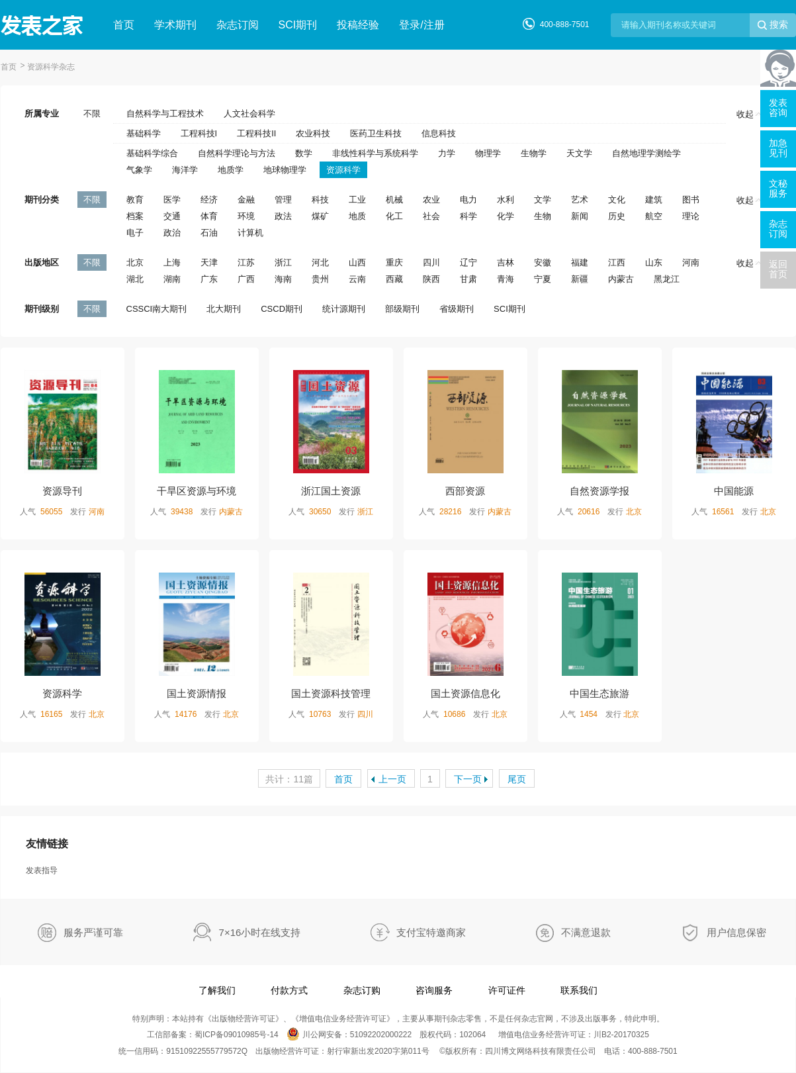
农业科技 (313, 133)
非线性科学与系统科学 (375, 153)
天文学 (579, 153)
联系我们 (578, 990)
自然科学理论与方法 (236, 153)
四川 (431, 262)
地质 (357, 216)
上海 (172, 262)
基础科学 (143, 133)
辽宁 (468, 262)
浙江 (283, 262)
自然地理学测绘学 (646, 153)
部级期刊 (402, 309)
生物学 (534, 153)
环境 (246, 216)
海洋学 (185, 170)
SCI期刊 (298, 24)
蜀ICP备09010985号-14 (237, 1034)
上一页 (392, 779)
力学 (446, 153)
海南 (283, 279)
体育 (209, 216)
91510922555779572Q (206, 1051)
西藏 (394, 279)
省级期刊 (456, 309)
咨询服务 (434, 990)
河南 (690, 262)
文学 (542, 200)
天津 (209, 262)
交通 (172, 216)
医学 (172, 200)
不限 (92, 113)
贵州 (320, 279)
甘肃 (468, 279)
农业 (431, 200)
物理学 (488, 153)
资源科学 (343, 170)
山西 (357, 262)
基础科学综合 (152, 153)
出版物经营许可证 (243, 1018)
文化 (616, 200)
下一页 (468, 779)
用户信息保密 (736, 932)
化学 (505, 216)
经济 (209, 200)
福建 (579, 262)
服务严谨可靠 (93, 932)
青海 (505, 279)
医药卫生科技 (376, 133)
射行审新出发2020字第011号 (378, 1051)
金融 (246, 200)
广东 (209, 279)
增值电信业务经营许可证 (342, 1018)
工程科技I (199, 133)
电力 (468, 200)
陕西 (431, 279)
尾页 (517, 779)
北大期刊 (223, 309)
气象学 (139, 170)
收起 (749, 114)
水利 (505, 200)
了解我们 (217, 990)
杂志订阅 (237, 24)
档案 (135, 216)
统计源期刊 (343, 309)
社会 (431, 216)
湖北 (135, 279)
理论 (690, 216)
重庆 (394, 262)
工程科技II (256, 133)
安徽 (542, 262)
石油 (209, 233)
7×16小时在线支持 (260, 932)
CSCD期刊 (281, 309)
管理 (283, 200)
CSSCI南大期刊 (156, 309)
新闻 (579, 216)
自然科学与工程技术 (165, 113)
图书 (690, 200)
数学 (303, 153)
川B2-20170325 (621, 1034)
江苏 (246, 262)
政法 (283, 216)
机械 (394, 200)
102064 (472, 1034)
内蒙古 (621, 279)
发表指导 (42, 870)
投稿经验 (358, 24)
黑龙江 (667, 279)
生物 (542, 216)
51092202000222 (381, 1034)
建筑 (653, 200)
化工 (394, 216)
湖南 (172, 279)
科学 (468, 216)
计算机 (250, 233)
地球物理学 (284, 170)
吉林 (505, 262)
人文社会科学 (249, 113)
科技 (320, 200)
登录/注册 (421, 24)
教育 (135, 200)
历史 (616, 216)
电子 (135, 233)
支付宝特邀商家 (431, 932)
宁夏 (542, 279)
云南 (357, 279)
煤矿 (320, 216)
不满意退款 (586, 932)
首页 (123, 24)
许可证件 (506, 990)
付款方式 (289, 990)
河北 (320, 262)
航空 (653, 216)
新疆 (579, 279)
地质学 (230, 170)
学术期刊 (175, 24)
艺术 (579, 200)
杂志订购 (361, 990)
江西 (616, 262)
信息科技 (438, 133)
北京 (135, 262)
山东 (653, 262)
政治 (172, 233)
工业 (357, 200)
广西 (246, 279)
